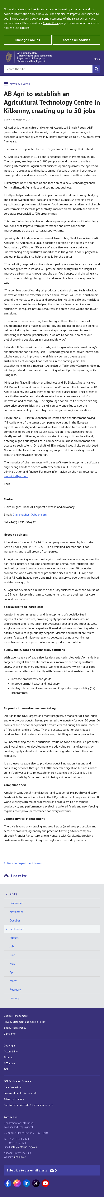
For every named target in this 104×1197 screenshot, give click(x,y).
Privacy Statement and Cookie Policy (24, 1021)
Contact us (10, 1117)
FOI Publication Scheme (17, 1081)
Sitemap (8, 1057)
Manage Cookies (27, 40)
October (15, 920)
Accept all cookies (76, 40)
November (16, 912)
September (17, 929)
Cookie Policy (51, 23)
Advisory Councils (14, 1099)
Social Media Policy (15, 1027)
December (16, 903)
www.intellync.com (16, 476)
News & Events (20, 84)
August (14, 938)
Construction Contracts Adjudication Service (28, 1105)
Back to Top (19, 875)
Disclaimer (10, 1033)
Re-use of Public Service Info (20, 1093)
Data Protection (12, 1087)
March (13, 981)
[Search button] (96, 69)
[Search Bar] (48, 69)
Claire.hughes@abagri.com (30, 514)
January (14, 998)
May (12, 963)
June (12, 955)
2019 (13, 894)
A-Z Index (9, 1063)
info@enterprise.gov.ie (24, 1147)
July (12, 946)
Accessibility (11, 1051)
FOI (6, 1069)
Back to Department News (24, 863)
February (15, 989)
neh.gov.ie (20, 1157)
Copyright (9, 1045)
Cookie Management (15, 1015)
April (12, 972)
